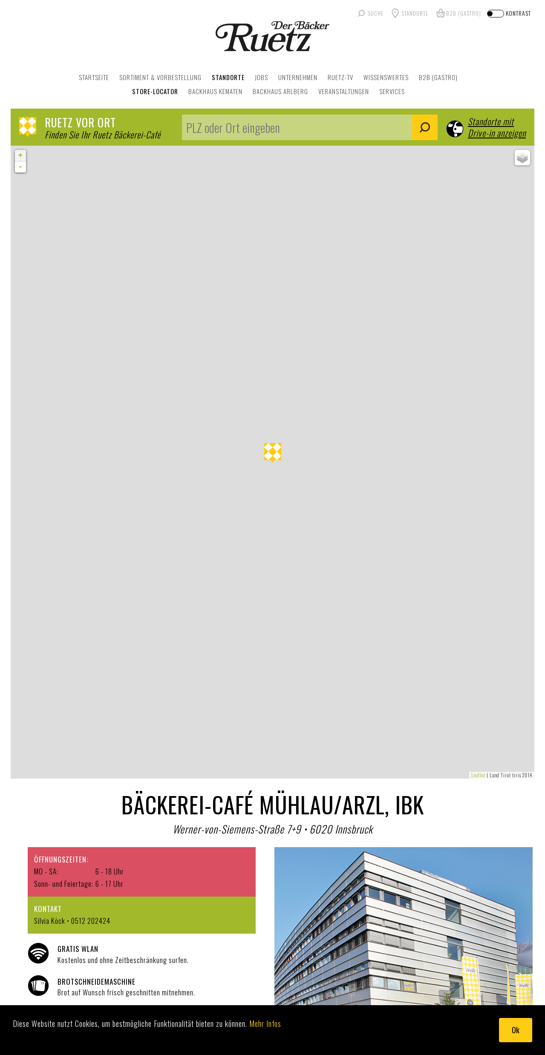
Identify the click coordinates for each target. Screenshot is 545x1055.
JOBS (261, 77)
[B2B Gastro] (457, 13)
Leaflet (478, 775)
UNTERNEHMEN (297, 77)
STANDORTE (228, 77)
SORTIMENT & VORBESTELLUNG (160, 77)
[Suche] (370, 13)
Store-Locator (155, 91)
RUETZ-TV (340, 77)
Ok (515, 1029)
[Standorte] (408, 13)
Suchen (425, 127)
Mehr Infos (265, 1023)
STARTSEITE (94, 77)
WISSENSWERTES (386, 77)
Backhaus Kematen (215, 91)
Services (392, 91)
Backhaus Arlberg (280, 91)
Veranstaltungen (343, 91)
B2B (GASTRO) (438, 77)
